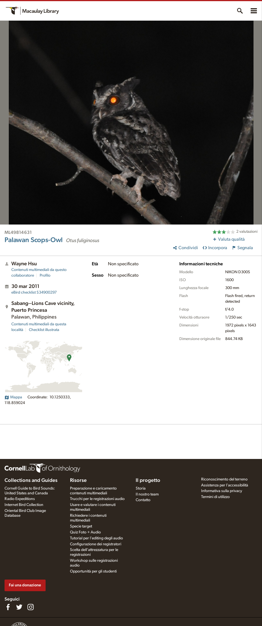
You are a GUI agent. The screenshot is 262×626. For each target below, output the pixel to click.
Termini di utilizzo (215, 497)
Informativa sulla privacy (221, 491)
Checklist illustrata (44, 330)
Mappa (13, 397)
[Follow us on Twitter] (19, 607)
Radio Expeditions (20, 499)
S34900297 (34, 292)
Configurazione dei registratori (95, 544)
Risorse (78, 480)
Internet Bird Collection (24, 505)
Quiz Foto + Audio (85, 532)
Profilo (45, 275)
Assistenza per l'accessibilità (224, 485)
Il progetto (148, 480)
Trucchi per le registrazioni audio (97, 499)
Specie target (81, 526)
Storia (141, 488)
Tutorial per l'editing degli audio (96, 538)
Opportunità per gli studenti (93, 571)
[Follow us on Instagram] (30, 607)
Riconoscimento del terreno (224, 479)
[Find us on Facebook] (8, 607)
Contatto (143, 500)
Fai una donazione (25, 585)
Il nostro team (147, 494)
